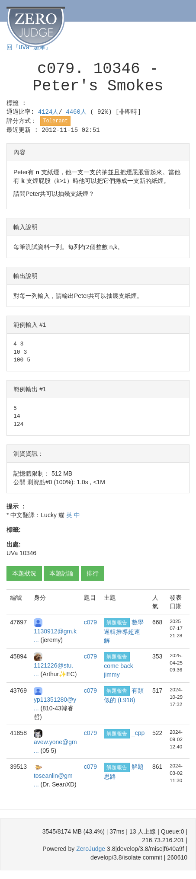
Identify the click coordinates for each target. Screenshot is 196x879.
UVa (12, 553)
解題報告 (116, 623)
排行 (93, 573)
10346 (27, 553)
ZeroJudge (90, 848)
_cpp (138, 732)
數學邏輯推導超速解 (124, 631)
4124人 (48, 112)
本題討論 (61, 573)
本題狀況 (24, 573)
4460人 (78, 112)
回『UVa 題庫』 (28, 47)
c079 (90, 622)
